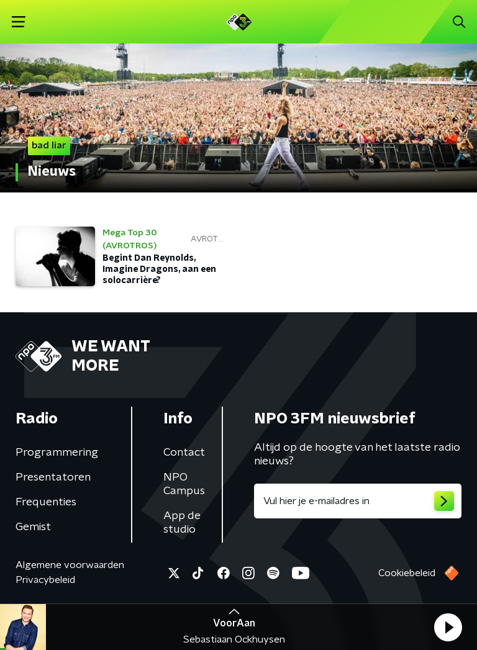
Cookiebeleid (406, 573)
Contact (184, 452)
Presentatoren (53, 477)
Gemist (33, 527)
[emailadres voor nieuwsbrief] (357, 501)
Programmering (57, 452)
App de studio (182, 522)
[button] (448, 627)
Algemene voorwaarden (70, 565)
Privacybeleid (45, 580)
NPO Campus (184, 484)
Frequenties (46, 502)
